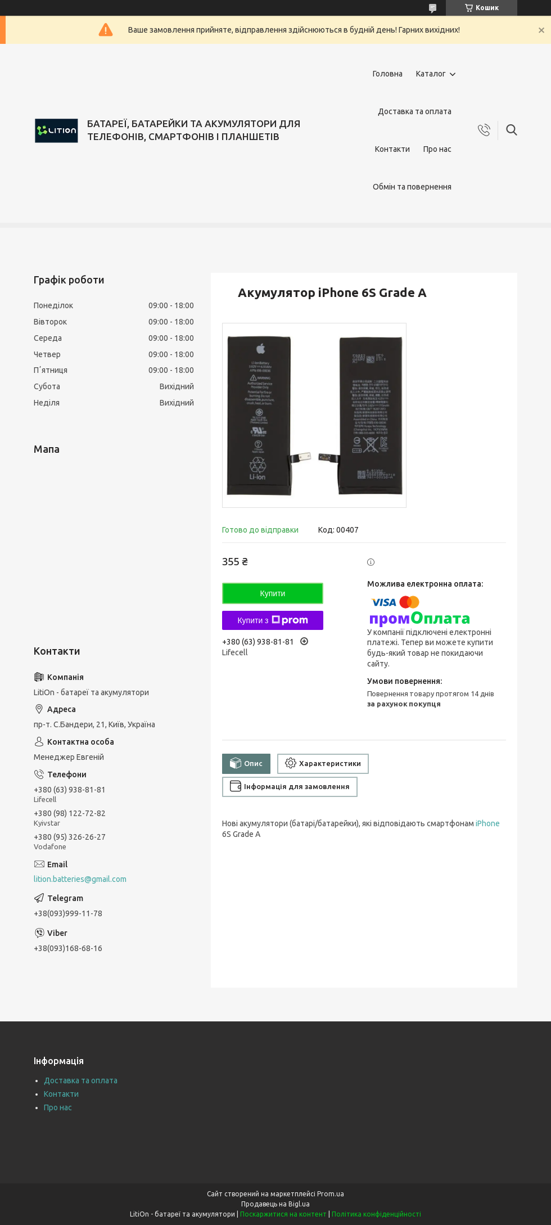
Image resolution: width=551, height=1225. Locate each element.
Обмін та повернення (412, 186)
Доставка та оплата (414, 111)
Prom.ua (330, 1193)
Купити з (272, 620)
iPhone (488, 823)
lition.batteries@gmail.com (80, 879)
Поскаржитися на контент (283, 1214)
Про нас (437, 149)
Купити (273, 593)
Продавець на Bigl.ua (275, 1204)
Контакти (392, 149)
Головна (388, 73)
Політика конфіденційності (376, 1214)
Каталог (431, 73)
